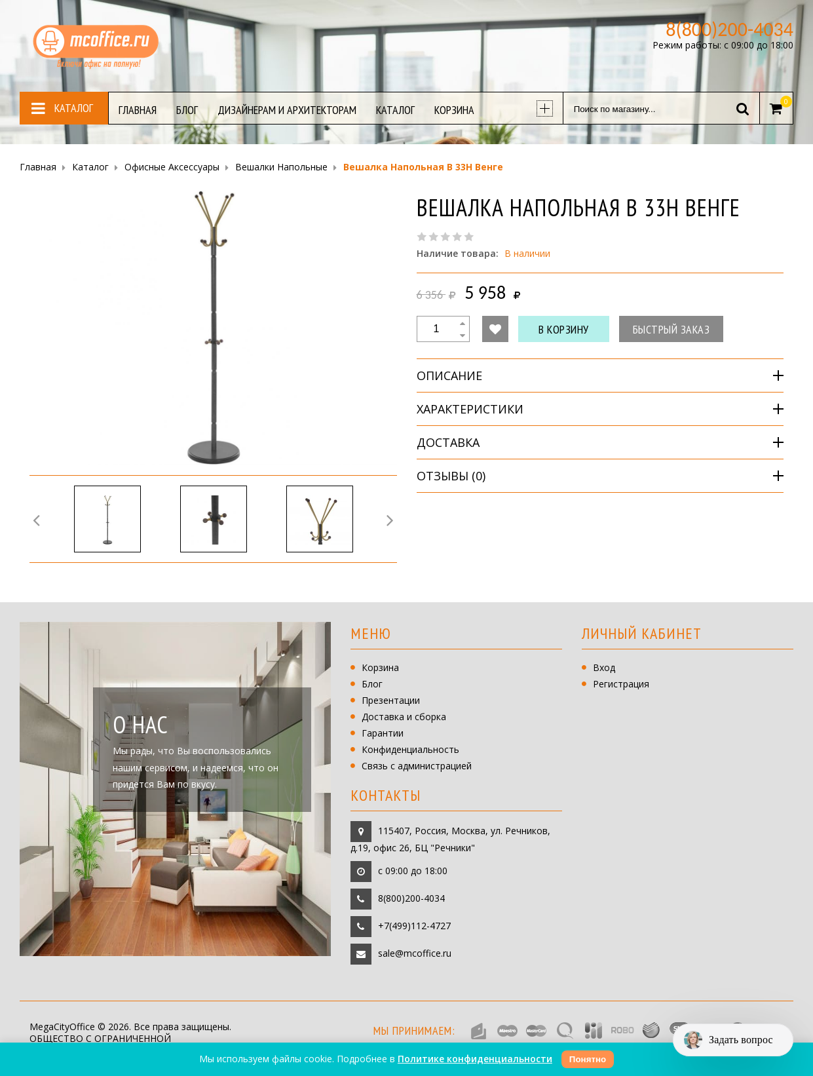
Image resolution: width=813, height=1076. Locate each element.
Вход (604, 667)
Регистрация (621, 684)
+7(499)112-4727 (414, 925)
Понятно (587, 1059)
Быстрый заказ (671, 329)
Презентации (391, 700)
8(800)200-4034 (411, 897)
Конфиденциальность (410, 749)
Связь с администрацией (417, 765)
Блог (372, 684)
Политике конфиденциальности (475, 1058)
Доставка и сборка (404, 716)
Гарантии (383, 733)
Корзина (380, 667)
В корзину (564, 329)
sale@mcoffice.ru (414, 952)
